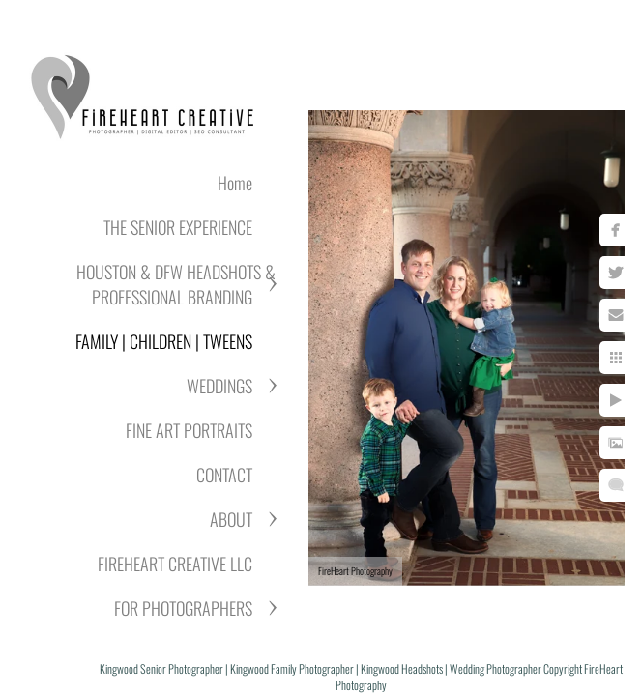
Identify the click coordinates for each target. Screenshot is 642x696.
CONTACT (224, 474)
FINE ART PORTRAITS (189, 430)
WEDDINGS (219, 385)
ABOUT (231, 519)
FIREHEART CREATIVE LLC (175, 563)
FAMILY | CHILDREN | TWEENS (163, 341)
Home (235, 182)
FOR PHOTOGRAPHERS (183, 608)
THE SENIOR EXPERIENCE (177, 227)
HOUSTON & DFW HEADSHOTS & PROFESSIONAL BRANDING (176, 284)
